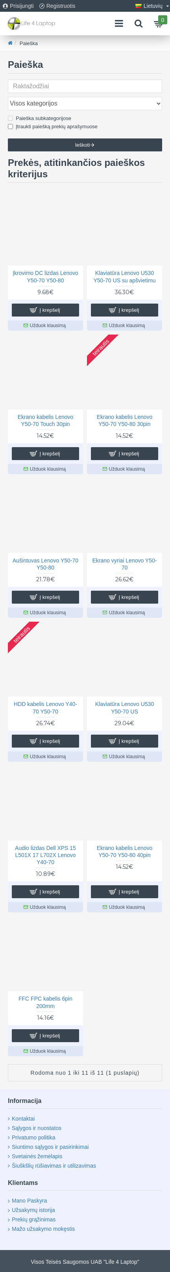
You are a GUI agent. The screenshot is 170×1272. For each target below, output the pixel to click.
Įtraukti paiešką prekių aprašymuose (53, 126)
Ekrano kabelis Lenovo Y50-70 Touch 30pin (46, 420)
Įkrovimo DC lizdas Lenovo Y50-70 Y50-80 (45, 276)
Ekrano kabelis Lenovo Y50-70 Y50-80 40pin (125, 851)
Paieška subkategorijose (39, 118)
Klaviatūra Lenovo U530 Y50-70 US (124, 707)
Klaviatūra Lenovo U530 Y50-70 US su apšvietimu (124, 276)
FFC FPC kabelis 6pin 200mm (45, 1002)
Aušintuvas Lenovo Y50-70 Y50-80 (45, 564)
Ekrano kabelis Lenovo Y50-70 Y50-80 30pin (125, 420)
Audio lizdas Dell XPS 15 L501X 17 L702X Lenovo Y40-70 (45, 855)
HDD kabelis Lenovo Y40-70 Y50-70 (45, 707)
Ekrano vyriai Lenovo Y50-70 (124, 564)
